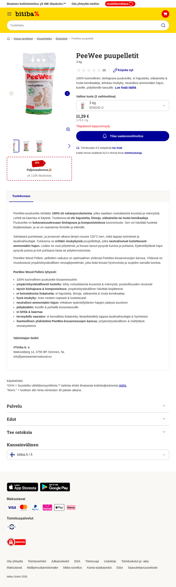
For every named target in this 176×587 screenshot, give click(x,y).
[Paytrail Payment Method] (47, 508)
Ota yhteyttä (15, 561)
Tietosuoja (92, 561)
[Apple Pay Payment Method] (59, 508)
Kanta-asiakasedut (99, 567)
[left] (11, 93)
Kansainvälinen (22, 444)
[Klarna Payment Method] (71, 508)
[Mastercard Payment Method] (24, 508)
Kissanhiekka (44, 38)
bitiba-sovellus (72, 567)
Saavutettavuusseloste (143, 567)
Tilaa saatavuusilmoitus (122, 136)
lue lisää (117, 148)
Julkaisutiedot (60, 561)
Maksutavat (14, 567)
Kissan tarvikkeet (23, 38)
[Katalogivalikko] (9, 14)
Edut (120, 567)
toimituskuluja (133, 153)
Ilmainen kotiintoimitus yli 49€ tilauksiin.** (36, 3)
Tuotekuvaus (21, 196)
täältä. (123, 385)
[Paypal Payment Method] (35, 508)
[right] (67, 93)
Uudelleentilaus (120, 3)
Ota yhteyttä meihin (85, 3)
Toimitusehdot (37, 561)
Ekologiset (61, 38)
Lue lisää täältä (125, 87)
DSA (77, 561)
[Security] (16, 543)
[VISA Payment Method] (12, 508)
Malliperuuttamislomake (42, 567)
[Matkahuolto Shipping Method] (12, 527)
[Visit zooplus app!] (22, 490)
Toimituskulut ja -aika (135, 561)
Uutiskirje (110, 561)
